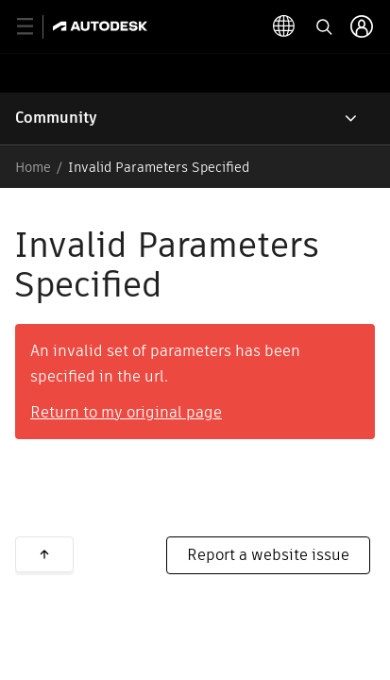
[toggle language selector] (284, 26)
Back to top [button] (44, 554)
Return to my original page (126, 412)
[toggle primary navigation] (35, 27)
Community (56, 117)
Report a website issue (268, 555)
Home (33, 167)
